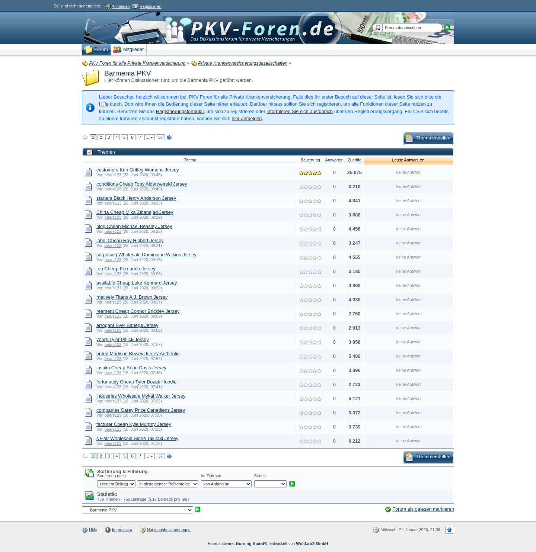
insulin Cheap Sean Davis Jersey (131, 367)
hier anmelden (247, 118)
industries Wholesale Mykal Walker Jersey (140, 396)
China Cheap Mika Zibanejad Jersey (134, 212)
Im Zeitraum (212, 476)
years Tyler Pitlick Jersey (122, 339)
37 (160, 137)
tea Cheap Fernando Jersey (126, 269)
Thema (190, 160)
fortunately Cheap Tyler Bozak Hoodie (136, 382)
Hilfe (104, 104)
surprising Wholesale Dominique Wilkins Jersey (146, 254)
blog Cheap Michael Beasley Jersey (134, 226)
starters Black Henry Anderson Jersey (136, 198)
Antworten (334, 160)
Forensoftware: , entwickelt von (268, 543)
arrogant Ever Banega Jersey (127, 325)
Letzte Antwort (408, 160)
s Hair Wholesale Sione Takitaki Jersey (137, 438)
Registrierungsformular (180, 111)
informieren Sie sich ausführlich (300, 111)
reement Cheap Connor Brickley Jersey (137, 311)
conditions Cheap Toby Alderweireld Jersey (141, 184)
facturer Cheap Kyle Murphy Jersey (133, 424)
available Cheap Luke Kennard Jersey (136, 283)
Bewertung (310, 160)
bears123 (113, 175)
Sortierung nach (111, 476)
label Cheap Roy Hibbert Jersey (130, 240)
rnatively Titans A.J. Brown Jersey (132, 297)
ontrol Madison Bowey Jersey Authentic (137, 353)
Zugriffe (354, 160)
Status (260, 476)
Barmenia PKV (127, 73)
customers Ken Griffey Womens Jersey (137, 170)
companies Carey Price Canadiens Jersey (140, 410)
